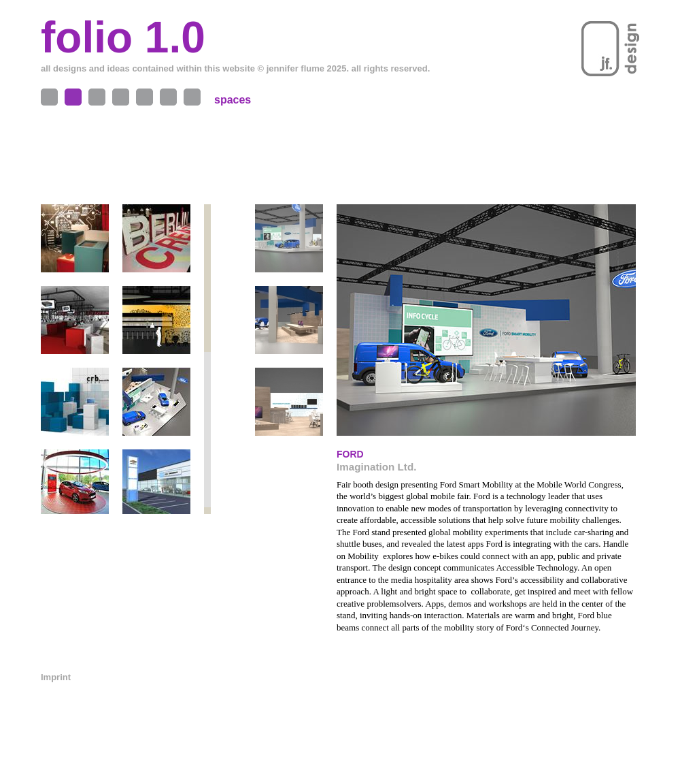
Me (144, 97)
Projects (96, 97)
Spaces (73, 97)
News (192, 97)
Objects (49, 97)
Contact (168, 97)
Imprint (56, 677)
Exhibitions (120, 97)
